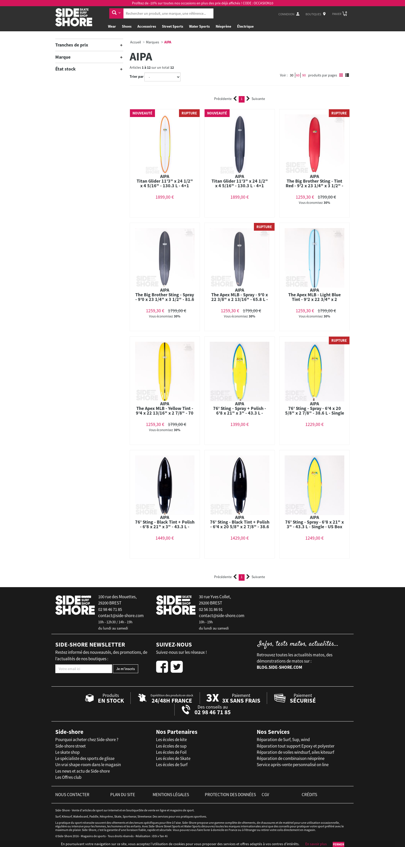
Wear (112, 26)
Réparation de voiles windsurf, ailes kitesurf (295, 752)
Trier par (137, 76)
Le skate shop (67, 752)
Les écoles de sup (171, 746)
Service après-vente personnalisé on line (293, 764)
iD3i (154, 836)
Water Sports (199, 26)
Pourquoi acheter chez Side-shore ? (86, 739)
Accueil (135, 42)
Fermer (338, 844)
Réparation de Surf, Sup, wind (283, 739)
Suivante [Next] (255, 98)
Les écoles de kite (171, 739)
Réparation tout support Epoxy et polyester (295, 746)
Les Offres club (68, 777)
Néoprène (223, 26)
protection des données (230, 794)
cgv (265, 794)
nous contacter (72, 794)
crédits (309, 794)
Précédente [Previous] (225, 98)
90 (304, 75)
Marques (152, 42)
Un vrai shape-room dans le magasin (88, 764)
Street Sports (172, 26)
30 (291, 75)
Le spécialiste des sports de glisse (84, 758)
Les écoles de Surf (172, 764)
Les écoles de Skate (173, 758)
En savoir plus (316, 844)
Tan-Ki (163, 836)
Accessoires (146, 26)
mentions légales (171, 794)
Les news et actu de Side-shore (82, 771)
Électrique (245, 26)
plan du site (122, 794)
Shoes (126, 26)
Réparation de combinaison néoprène (290, 758)
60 (298, 75)
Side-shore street (70, 746)
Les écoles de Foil (171, 752)
